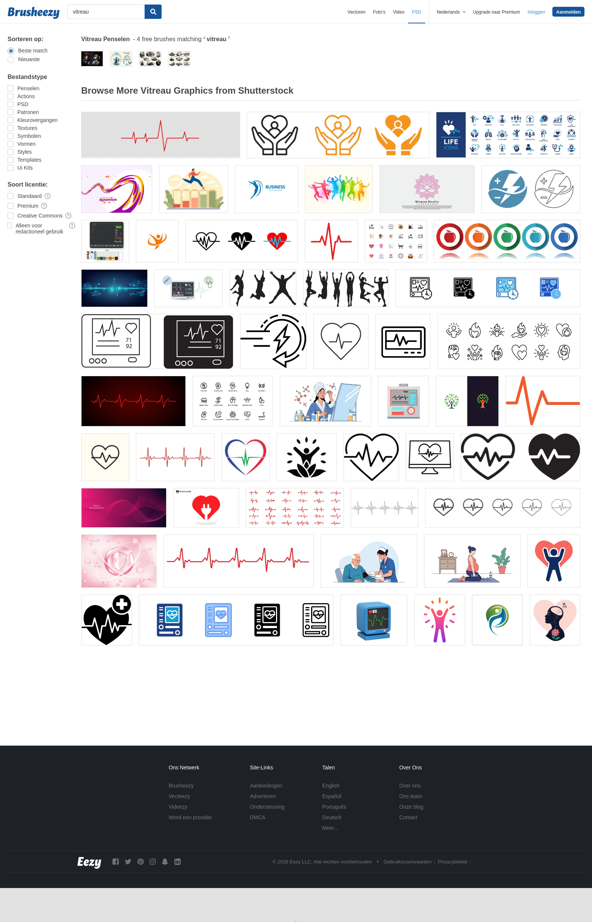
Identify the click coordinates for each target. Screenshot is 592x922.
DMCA (257, 817)
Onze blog (411, 807)
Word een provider (190, 817)
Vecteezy (179, 796)
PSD (416, 12)
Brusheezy (181, 786)
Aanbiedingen (266, 786)
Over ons (410, 786)
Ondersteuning (267, 807)
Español (332, 796)
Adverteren (263, 796)
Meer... (330, 828)
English (331, 786)
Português (334, 807)
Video (398, 12)
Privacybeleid (452, 862)
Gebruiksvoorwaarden (408, 862)
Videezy (178, 807)
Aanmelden (568, 12)
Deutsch (332, 817)
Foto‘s (379, 12)
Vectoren (356, 12)
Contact (408, 817)
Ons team (410, 796)
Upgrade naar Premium (496, 12)
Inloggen (536, 12)
